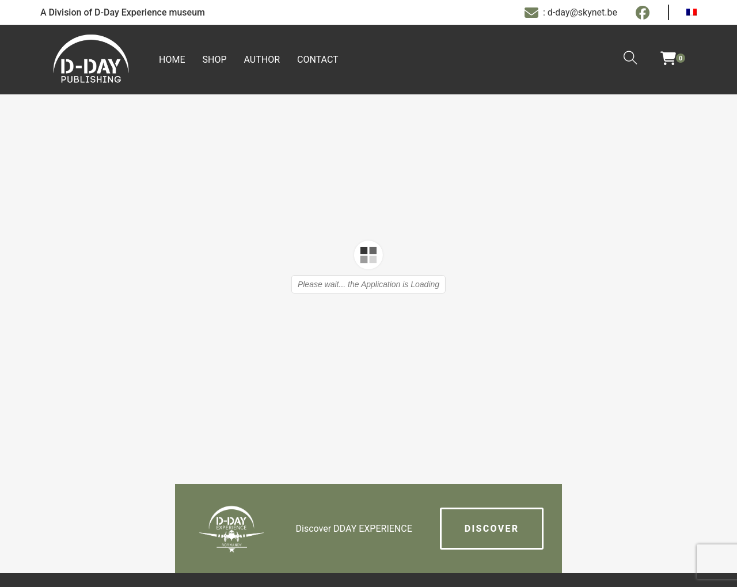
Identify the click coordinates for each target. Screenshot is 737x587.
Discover (492, 528)
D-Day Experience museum (149, 12)
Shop (214, 59)
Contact (318, 59)
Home (172, 59)
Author (262, 59)
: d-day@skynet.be (571, 13)
